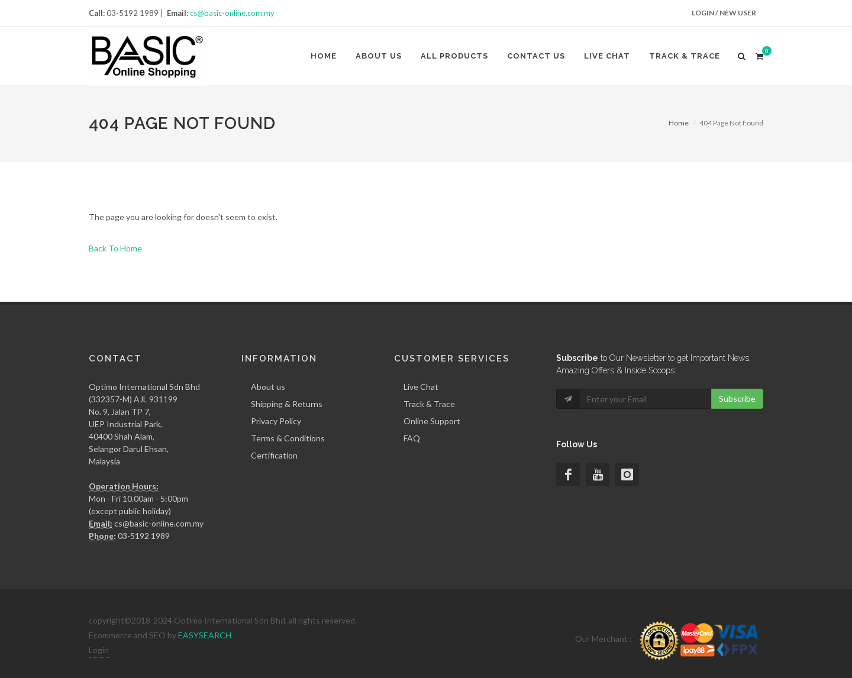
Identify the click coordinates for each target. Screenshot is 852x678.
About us (379, 55)
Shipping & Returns (286, 404)
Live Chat (607, 55)
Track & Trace (684, 55)
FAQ (412, 438)
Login (99, 650)
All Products (454, 55)
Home (324, 55)
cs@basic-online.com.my (232, 13)
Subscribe (737, 398)
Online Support (432, 421)
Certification (274, 455)
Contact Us (536, 55)
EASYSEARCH (204, 635)
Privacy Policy (276, 421)
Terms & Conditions (288, 438)
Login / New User (724, 12)
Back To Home (115, 248)
